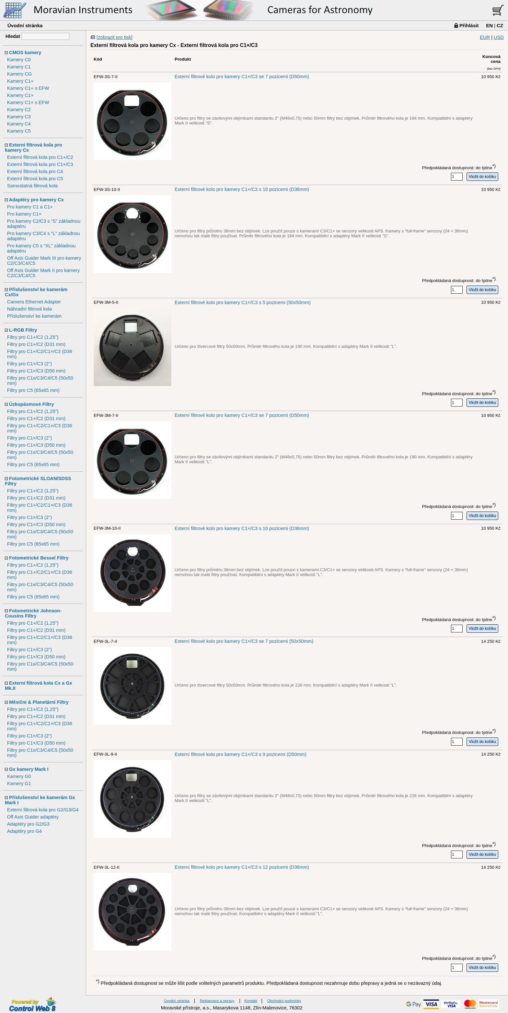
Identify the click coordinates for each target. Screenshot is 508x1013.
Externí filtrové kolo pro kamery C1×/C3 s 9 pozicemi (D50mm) (240, 754)
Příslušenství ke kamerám (34, 316)
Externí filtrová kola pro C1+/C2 (40, 157)
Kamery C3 (19, 116)
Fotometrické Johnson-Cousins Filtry (33, 613)
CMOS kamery (25, 52)
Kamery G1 (19, 783)
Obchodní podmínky (284, 1000)
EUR (485, 37)
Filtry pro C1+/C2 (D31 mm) (36, 344)
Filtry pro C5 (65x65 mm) (33, 390)
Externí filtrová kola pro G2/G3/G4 (43, 809)
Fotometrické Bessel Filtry (38, 557)
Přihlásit (469, 25)
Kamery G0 (19, 776)
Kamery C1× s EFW (28, 102)
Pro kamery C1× (24, 214)
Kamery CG (19, 74)
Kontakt (250, 1000)
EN (489, 25)
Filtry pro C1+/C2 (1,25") (33, 337)
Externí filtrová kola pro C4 (35, 171)
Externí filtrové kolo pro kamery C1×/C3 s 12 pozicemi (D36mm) (242, 867)
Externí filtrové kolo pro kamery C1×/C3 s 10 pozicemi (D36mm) (242, 189)
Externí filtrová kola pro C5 (35, 178)
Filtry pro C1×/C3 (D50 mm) (36, 370)
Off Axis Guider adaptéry (33, 816)
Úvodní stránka (24, 25)
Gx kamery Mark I (28, 769)
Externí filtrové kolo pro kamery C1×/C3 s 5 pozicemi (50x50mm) (243, 302)
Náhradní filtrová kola (29, 309)
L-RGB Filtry (23, 330)
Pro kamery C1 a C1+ (30, 206)
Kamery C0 (19, 59)
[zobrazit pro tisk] (115, 37)
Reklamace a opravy (217, 1000)
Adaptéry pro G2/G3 (28, 824)
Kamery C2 (19, 109)
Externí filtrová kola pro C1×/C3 (40, 164)
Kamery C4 (19, 123)
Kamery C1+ (20, 81)
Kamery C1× (20, 95)
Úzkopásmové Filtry (31, 404)
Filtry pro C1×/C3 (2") (29, 363)
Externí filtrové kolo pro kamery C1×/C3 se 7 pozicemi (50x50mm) (244, 641)
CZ (500, 25)
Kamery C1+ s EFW (28, 88)
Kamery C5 (19, 131)
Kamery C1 (19, 66)
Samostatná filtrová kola (32, 185)
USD (499, 37)
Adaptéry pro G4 (24, 831)
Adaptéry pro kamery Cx (36, 199)
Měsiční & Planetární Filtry (38, 702)
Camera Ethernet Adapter (34, 301)
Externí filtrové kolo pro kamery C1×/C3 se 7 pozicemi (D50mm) (242, 76)
